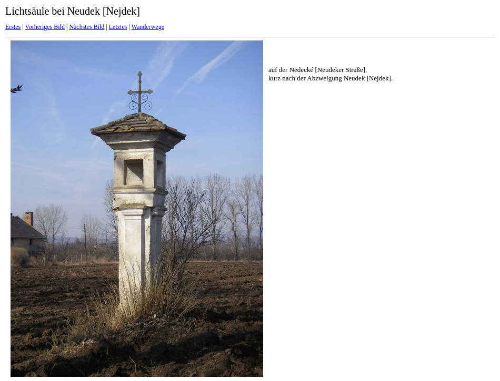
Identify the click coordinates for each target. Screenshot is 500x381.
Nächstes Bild (86, 26)
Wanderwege (148, 26)
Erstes (13, 26)
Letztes (118, 26)
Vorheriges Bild (45, 26)
